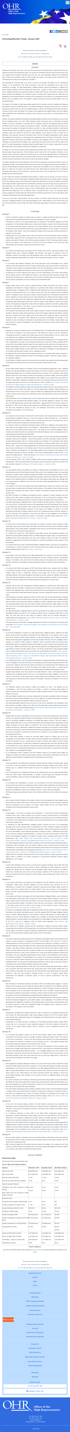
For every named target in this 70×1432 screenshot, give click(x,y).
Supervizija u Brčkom (35, 1348)
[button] (68, 2)
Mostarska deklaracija (35, 1365)
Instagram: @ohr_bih (35, 1391)
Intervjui (35, 1277)
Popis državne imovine (35, 1361)
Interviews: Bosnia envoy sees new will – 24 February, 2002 (23, 907)
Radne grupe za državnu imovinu (35, 1357)
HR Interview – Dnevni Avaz (34, 549)
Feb (22, 57)
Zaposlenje (35, 1376)
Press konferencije (35, 1293)
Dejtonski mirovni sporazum (34, 1324)
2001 (25, 53)
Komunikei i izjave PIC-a (35, 1314)
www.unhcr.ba (36, 1250)
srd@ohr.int (37, 1420)
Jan (19, 57)
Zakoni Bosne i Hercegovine (35, 1332)
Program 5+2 (35, 1344)
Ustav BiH (35, 1328)
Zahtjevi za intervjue (8, 1319)
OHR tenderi (35, 1372)
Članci (35, 1281)
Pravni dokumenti (35, 1310)
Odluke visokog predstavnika (35, 1301)
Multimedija (34, 1297)
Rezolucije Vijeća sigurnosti (35, 1336)
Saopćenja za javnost (35, 1273)
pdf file (35, 1252)
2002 (22, 53)
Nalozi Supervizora (35, 1352)
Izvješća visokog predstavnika (35, 1306)
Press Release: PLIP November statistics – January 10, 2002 (37, 464)
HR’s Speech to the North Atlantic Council (40, 653)
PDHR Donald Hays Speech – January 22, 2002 (47, 852)
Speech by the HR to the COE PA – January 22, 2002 (49, 840)
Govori (35, 1285)
